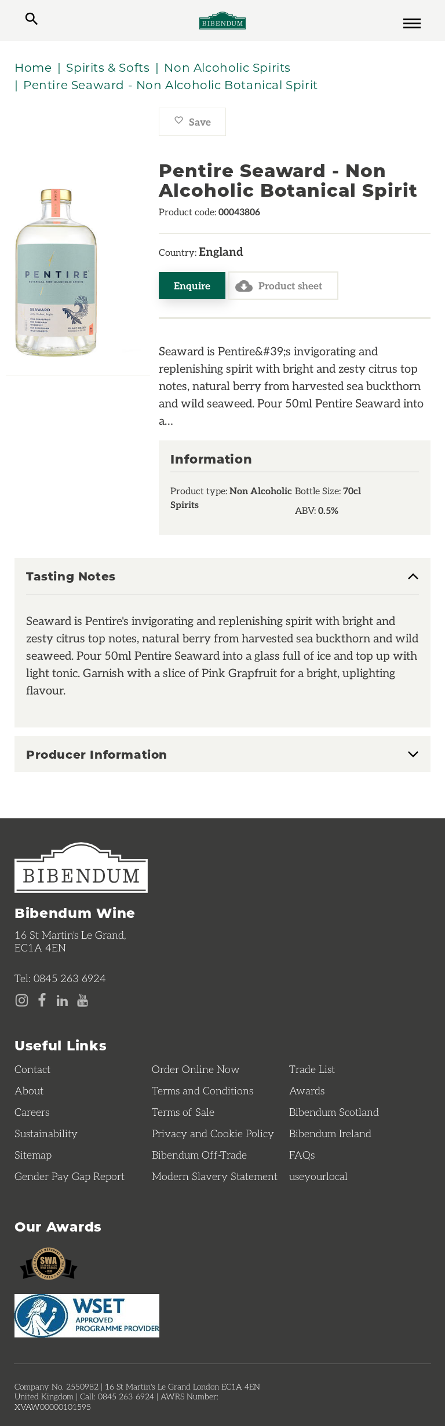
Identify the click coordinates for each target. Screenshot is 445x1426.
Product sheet (279, 286)
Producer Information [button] (96, 754)
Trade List (312, 1068)
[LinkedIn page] (62, 1000)
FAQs (302, 1154)
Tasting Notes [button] (71, 576)
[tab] (222, 581)
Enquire (192, 285)
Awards (306, 1090)
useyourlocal (318, 1176)
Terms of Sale (183, 1111)
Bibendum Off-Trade (199, 1154)
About (28, 1090)
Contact (32, 1068)
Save (192, 121)
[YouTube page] (82, 1000)
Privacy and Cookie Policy (213, 1133)
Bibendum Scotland (334, 1111)
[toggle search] (32, 20)
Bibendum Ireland (330, 1133)
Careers (31, 1111)
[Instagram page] (21, 1000)
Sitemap (33, 1154)
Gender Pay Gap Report (69, 1176)
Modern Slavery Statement (215, 1176)
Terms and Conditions (202, 1090)
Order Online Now (196, 1068)
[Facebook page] (42, 1000)
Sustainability (46, 1133)
